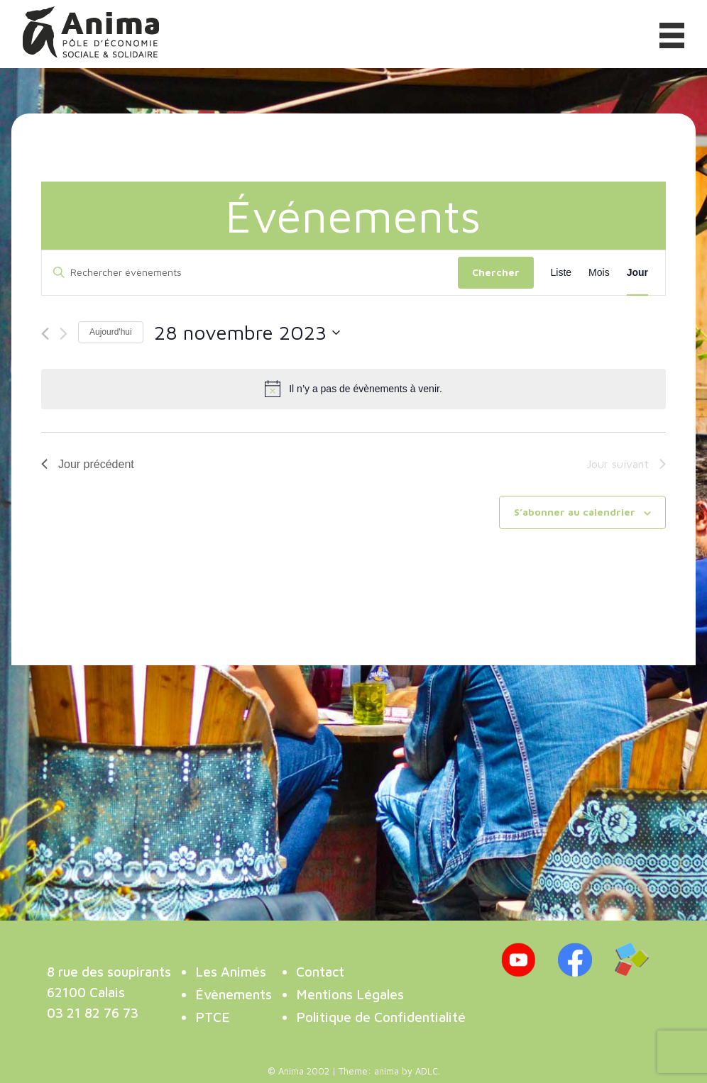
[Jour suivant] (63, 333)
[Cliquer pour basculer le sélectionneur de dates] (247, 332)
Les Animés (230, 971)
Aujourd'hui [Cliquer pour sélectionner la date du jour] (110, 332)
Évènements (233, 994)
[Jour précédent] (45, 333)
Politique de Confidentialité (381, 1017)
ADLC (426, 1071)
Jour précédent (87, 464)
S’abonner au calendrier (574, 512)
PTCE (212, 1017)
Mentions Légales (350, 994)
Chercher (496, 272)
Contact (320, 971)
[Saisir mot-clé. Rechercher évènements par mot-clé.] (250, 272)
